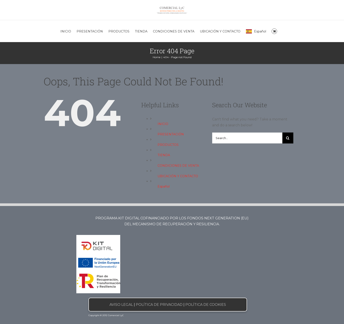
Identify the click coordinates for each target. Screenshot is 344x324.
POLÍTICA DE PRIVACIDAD (159, 305)
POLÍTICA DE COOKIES (205, 305)
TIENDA (164, 155)
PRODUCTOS (168, 145)
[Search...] (247, 137)
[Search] (287, 137)
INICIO (163, 124)
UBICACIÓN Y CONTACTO (178, 176)
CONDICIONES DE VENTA (178, 166)
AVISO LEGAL (121, 305)
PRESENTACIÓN (171, 134)
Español (164, 186)
